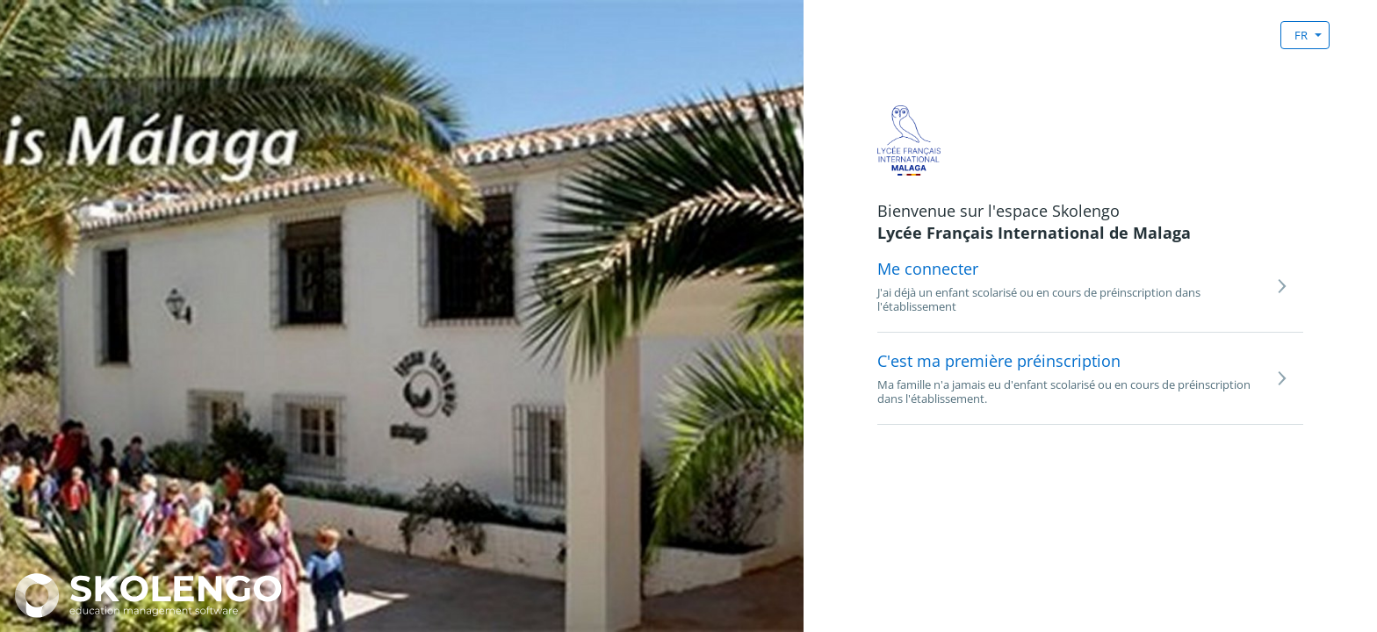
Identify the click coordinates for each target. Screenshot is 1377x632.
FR (1301, 35)
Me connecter (927, 268)
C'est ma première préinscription (999, 360)
